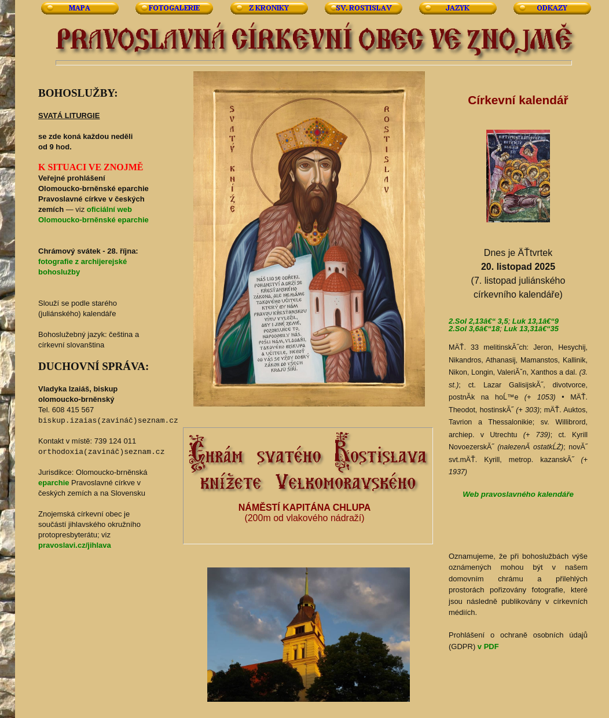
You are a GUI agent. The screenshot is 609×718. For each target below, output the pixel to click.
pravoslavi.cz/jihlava (74, 545)
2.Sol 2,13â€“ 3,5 (478, 321)
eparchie (53, 482)
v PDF (488, 646)
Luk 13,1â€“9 (535, 321)
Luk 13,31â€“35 (531, 328)
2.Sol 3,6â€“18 (474, 328)
